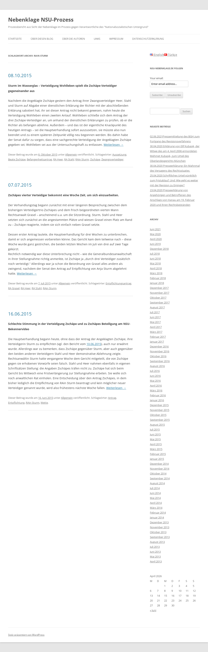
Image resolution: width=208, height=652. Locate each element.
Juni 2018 (155, 258)
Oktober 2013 (158, 532)
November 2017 (159, 293)
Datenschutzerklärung (148, 39)
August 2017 (157, 307)
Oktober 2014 (158, 473)
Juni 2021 (155, 229)
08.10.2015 (20, 75)
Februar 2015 (158, 454)
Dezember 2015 (159, 405)
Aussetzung (119, 154)
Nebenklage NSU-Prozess (41, 19)
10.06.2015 (94, 344)
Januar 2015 (157, 459)
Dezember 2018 (159, 249)
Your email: (156, 78)
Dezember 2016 (159, 346)
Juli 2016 (155, 371)
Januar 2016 (157, 400)
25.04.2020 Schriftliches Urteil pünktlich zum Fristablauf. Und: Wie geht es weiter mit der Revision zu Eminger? (174, 180)
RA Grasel (14, 288)
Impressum (116, 39)
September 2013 (160, 537)
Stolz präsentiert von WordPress (26, 635)
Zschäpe (95, 159)
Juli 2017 (155, 312)
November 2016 (159, 351)
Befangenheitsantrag (39, 159)
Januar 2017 (157, 341)
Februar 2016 (158, 395)
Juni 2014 (155, 493)
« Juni (153, 610)
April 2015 (156, 444)
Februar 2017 (158, 337)
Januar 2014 (157, 517)
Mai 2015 (155, 439)
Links (97, 39)
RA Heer (58, 159)
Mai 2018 (155, 263)
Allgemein (71, 154)
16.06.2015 (20, 314)
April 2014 (156, 503)
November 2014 (159, 468)
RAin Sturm (82, 159)
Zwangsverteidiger (112, 159)
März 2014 (156, 508)
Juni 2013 (155, 551)
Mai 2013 (155, 556)
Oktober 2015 (158, 415)
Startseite (15, 39)
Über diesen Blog (42, 39)
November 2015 (159, 410)
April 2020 (156, 239)
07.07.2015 (20, 185)
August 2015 (157, 424)
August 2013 (157, 542)
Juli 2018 (155, 253)
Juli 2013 (155, 547)
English (157, 55)
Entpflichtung (16, 402)
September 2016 (160, 361)
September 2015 (160, 420)
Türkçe (170, 55)
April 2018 (156, 268)
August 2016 (157, 366)
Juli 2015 (155, 429)
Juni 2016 (155, 376)
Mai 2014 (155, 498)
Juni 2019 (155, 244)
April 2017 (156, 327)
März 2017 (156, 332)
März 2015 (156, 449)
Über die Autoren (73, 39)
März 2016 (156, 390)
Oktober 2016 (158, 356)
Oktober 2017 (158, 297)
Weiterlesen (114, 145)
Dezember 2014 (159, 464)
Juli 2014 (155, 488)
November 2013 (159, 527)
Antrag (112, 398)
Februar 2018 (158, 278)
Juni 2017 (155, 317)
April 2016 (156, 385)
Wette (44, 402)
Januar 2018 (157, 283)
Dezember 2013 (159, 522)
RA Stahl (69, 159)
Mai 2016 (155, 380)
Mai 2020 (155, 234)
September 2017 (160, 302)
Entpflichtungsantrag (118, 283)
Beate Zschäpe (17, 159)
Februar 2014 (158, 512)
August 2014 (157, 483)
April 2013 (156, 561)
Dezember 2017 (159, 288)
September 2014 (160, 478)
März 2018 (156, 273)
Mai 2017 (155, 322)
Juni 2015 (155, 434)
